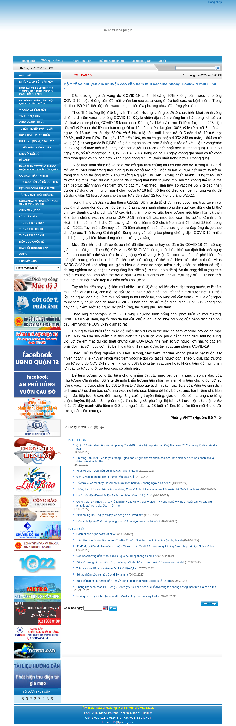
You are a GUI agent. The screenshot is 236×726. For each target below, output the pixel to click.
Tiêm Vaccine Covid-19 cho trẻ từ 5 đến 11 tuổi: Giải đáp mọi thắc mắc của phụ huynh (129, 540)
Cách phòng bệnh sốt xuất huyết (96, 534)
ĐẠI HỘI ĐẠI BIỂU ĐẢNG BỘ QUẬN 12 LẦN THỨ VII (36, 102)
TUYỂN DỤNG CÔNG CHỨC (35, 147)
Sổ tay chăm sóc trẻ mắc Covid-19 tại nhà (102, 574)
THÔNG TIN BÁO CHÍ (31, 235)
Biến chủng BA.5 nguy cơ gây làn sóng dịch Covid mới (109, 515)
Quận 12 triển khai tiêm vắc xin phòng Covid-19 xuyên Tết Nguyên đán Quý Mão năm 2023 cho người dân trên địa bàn (146, 447)
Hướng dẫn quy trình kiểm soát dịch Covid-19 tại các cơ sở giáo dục (118, 596)
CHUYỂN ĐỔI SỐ (29, 154)
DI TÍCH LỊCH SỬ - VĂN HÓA (36, 81)
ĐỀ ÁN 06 (24, 160)
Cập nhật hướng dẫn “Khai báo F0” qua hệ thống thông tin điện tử (116, 556)
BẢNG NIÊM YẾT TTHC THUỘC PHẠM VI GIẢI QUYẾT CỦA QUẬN (38, 168)
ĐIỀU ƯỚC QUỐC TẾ (31, 241)
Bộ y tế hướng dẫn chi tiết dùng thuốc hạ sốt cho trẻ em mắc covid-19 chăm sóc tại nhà (130, 562)
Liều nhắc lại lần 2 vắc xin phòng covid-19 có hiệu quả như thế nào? (118, 521)
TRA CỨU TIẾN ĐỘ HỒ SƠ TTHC (38, 182)
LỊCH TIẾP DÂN (28, 216)
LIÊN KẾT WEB (28, 261)
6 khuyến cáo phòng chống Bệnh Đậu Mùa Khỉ (105, 476)
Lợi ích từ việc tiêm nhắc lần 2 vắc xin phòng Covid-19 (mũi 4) (114, 495)
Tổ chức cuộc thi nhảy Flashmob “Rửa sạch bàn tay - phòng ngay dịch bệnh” (123, 483)
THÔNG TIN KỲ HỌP (31, 223)
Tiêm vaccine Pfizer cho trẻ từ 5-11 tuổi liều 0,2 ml (107, 568)
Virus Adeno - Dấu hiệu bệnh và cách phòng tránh (107, 470)
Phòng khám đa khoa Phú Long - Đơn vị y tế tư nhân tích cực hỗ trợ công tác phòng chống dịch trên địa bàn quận (146, 587)
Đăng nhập (215, 2)
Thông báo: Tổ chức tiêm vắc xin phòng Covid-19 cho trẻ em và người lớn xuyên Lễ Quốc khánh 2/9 (137, 489)
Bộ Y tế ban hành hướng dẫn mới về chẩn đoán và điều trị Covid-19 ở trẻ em (123, 580)
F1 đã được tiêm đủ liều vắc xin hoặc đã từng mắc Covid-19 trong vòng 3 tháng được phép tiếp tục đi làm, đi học (145, 546)
